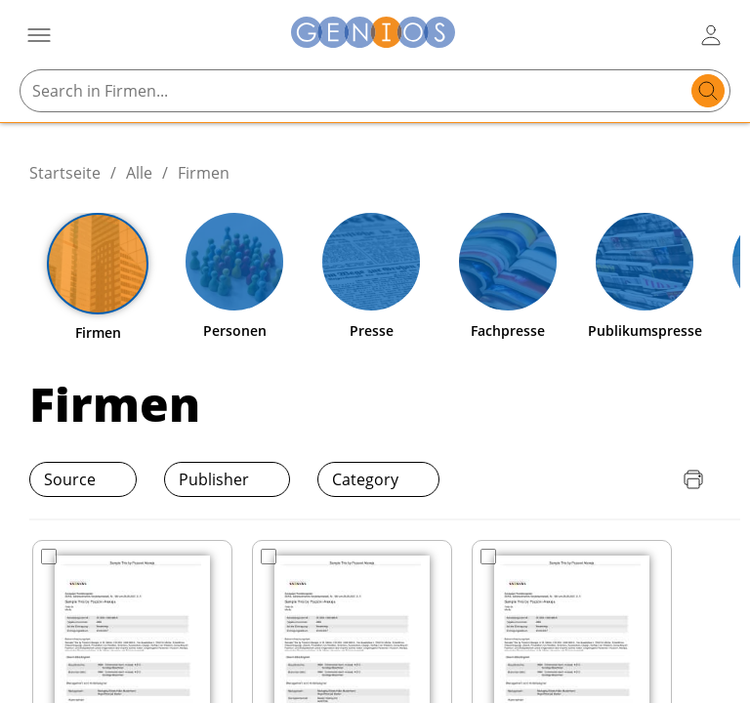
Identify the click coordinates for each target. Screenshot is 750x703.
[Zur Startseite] (373, 34)
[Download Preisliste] (615, 479)
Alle (139, 173)
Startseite (65, 173)
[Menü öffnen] (39, 35)
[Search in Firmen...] (356, 91)
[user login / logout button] (710, 35)
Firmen (203, 173)
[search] (708, 90)
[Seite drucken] (693, 479)
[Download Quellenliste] (654, 479)
